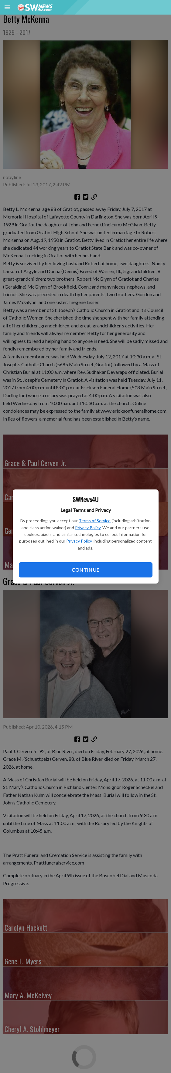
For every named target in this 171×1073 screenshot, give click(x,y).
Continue (85, 570)
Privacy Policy (88, 527)
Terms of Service (95, 520)
